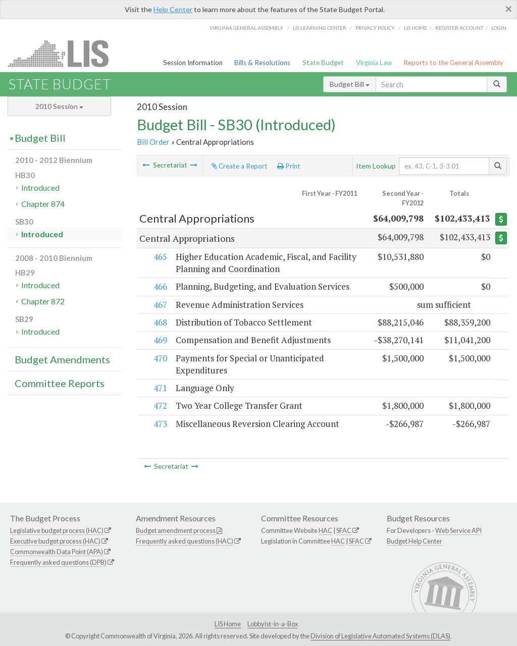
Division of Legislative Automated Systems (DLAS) (380, 636)
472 (160, 405)
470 (160, 358)
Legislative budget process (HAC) (57, 530)
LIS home (415, 28)
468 (160, 322)
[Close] (508, 8)
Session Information (193, 63)
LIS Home (228, 624)
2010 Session (59, 106)
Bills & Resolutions (262, 63)
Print (288, 166)
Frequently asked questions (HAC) (184, 541)
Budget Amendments (62, 359)
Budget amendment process (176, 530)
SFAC (343, 530)
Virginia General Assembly (246, 28)
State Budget (323, 63)
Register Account (459, 28)
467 (160, 304)
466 (160, 286)
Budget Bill (350, 84)
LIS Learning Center (319, 28)
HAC (325, 530)
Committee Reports (60, 383)
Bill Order (153, 141)
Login (498, 28)
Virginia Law (374, 63)
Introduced (40, 187)
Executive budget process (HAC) (55, 541)
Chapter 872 (43, 301)
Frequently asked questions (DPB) (58, 562)
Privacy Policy (375, 28)
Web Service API (458, 530)
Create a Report (240, 166)
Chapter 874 (43, 203)
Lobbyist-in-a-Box (272, 624)
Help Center (172, 9)
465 (160, 256)
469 (160, 340)
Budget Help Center (414, 541)
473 (160, 423)
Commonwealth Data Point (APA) (56, 552)
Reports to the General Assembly (453, 63)
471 (160, 388)
